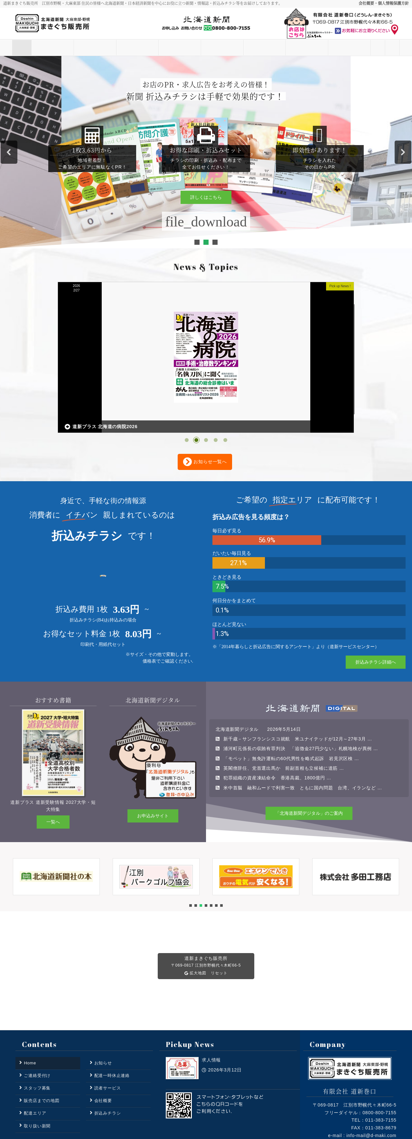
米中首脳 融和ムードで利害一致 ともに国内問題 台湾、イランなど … (302, 734)
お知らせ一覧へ (205, 408)
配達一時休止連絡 (112, 1021)
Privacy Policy (355, 1109)
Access (386, 1109)
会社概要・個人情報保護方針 (384, 3)
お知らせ (103, 1009)
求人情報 (38, 374)
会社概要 (103, 1046)
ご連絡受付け (370, 48)
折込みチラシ (243, 48)
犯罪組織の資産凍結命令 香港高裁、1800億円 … (277, 724)
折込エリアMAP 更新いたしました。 (319, 369)
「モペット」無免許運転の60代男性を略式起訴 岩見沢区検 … (291, 704)
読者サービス (116, 48)
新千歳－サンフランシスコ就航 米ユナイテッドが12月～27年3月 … (297, 685)
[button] (9, 152)
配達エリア (158, 48)
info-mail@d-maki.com (371, 1081)
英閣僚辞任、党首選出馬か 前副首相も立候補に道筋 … (283, 714)
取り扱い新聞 (37, 1072)
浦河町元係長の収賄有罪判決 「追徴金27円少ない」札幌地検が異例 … (300, 694)
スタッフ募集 (37, 1034)
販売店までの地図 (41, 1046)
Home (31, 48)
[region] (206, 152)
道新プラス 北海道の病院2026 (182, 373)
